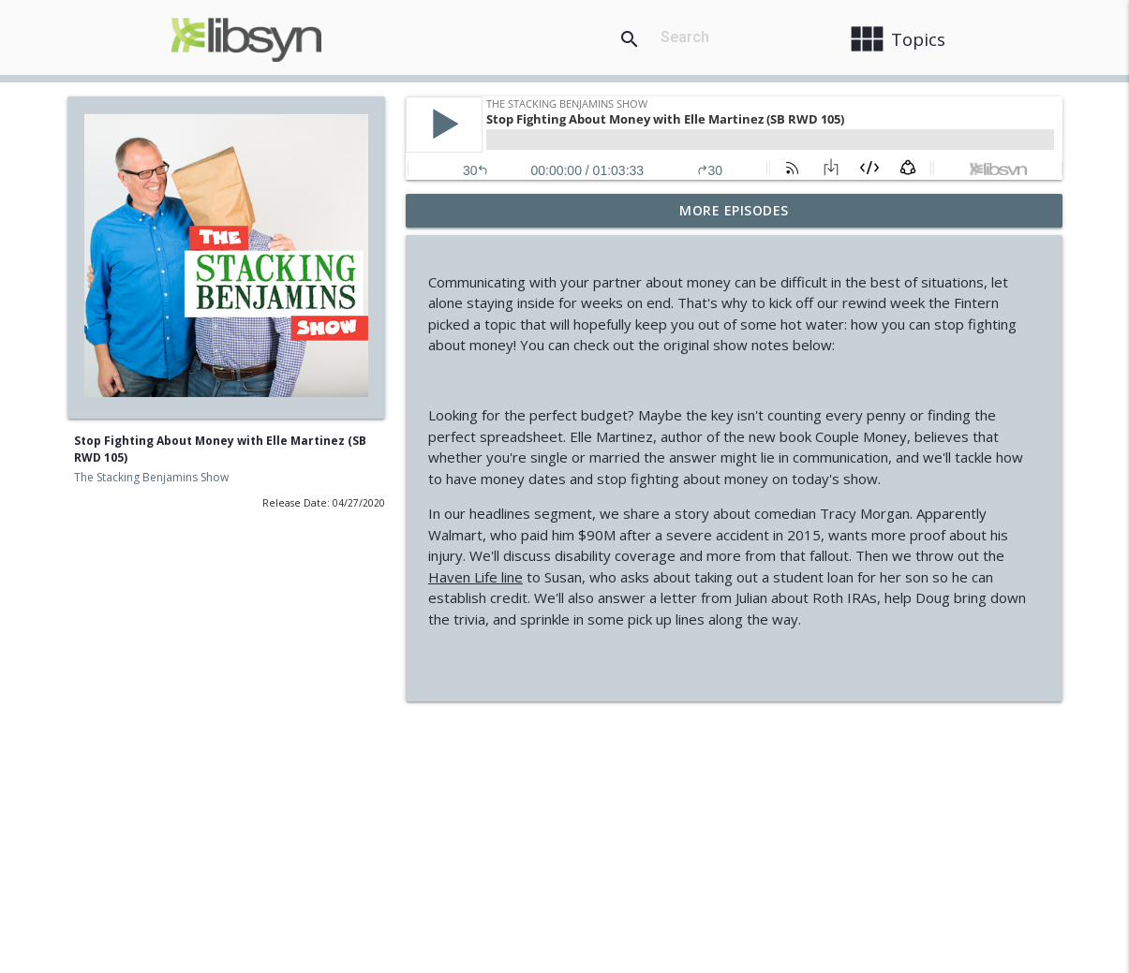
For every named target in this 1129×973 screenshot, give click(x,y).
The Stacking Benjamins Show (151, 477)
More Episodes (734, 210)
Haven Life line (475, 577)
